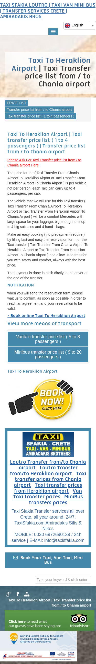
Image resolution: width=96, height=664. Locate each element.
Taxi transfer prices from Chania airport (50, 479)
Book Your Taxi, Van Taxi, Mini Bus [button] (48, 560)
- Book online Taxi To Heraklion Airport (46, 316)
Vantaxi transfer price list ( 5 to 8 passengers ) (48, 339)
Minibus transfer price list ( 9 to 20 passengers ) (48, 354)
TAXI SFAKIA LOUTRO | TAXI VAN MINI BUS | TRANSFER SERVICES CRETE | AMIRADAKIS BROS (47, 11)
